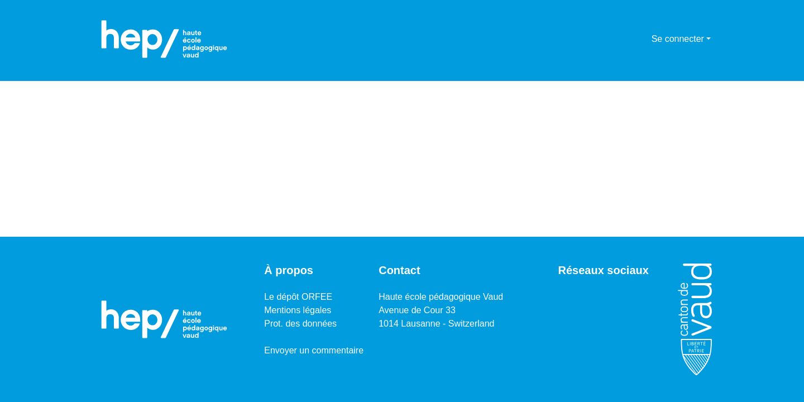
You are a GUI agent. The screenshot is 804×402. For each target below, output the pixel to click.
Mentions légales (297, 310)
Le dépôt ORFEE (298, 297)
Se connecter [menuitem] (678, 39)
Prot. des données (300, 323)
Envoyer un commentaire (313, 350)
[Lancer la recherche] (625, 39)
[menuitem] (641, 39)
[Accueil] (164, 39)
